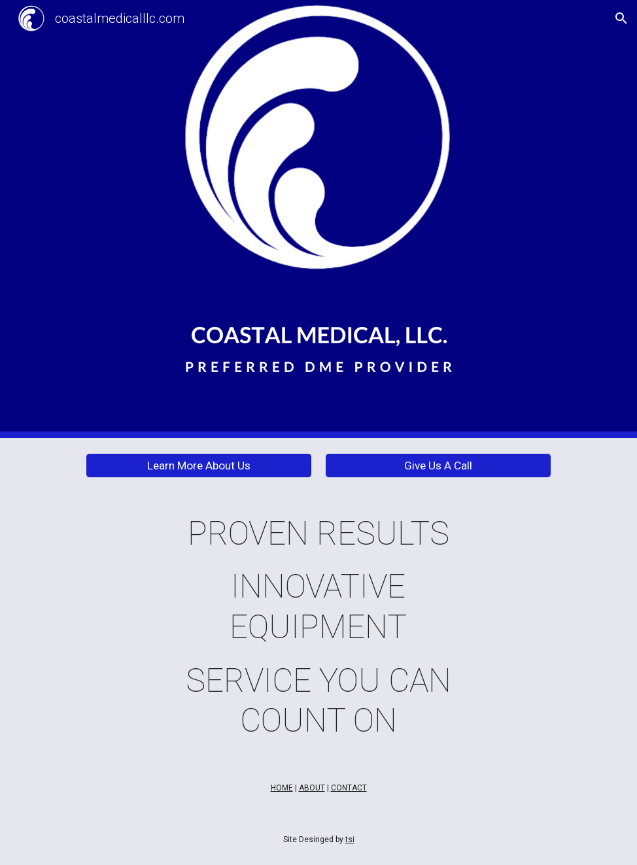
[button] (621, 18)
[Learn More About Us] (199, 465)
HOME (282, 787)
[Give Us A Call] (438, 465)
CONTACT (349, 787)
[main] (318, 628)
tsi (349, 839)
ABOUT (312, 787)
